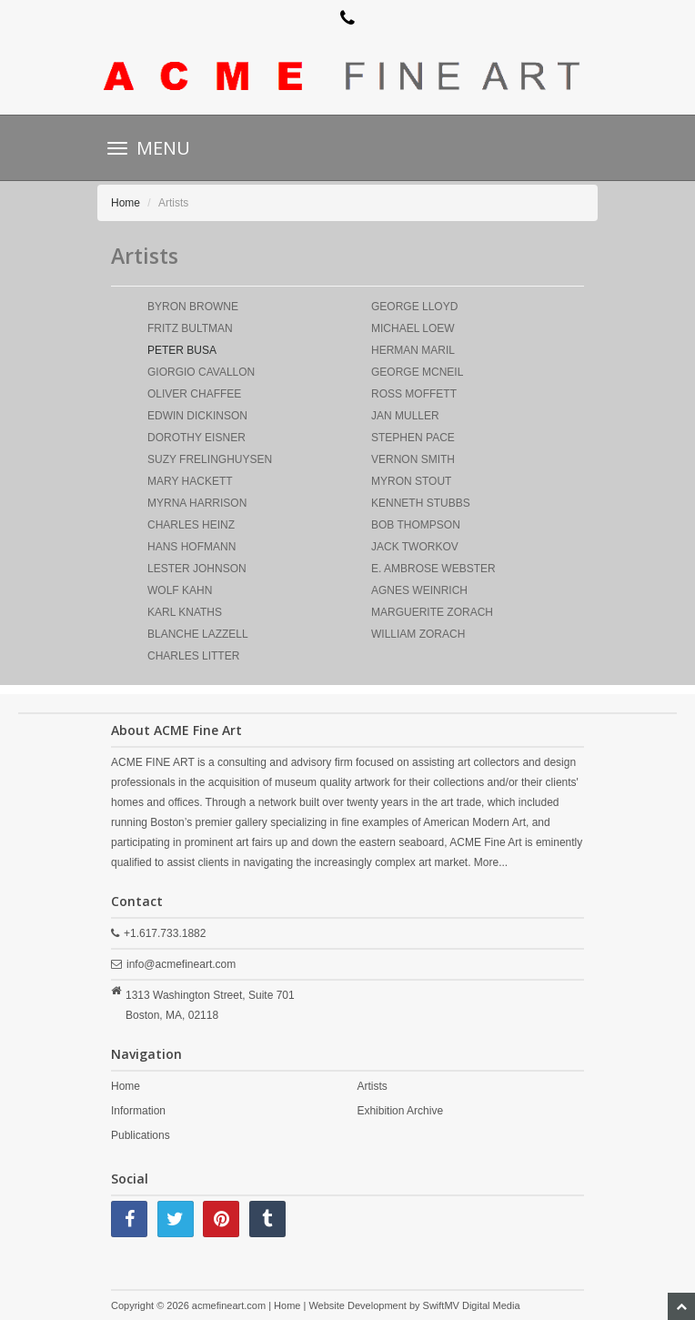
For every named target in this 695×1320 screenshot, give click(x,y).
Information (138, 1110)
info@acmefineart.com (181, 964)
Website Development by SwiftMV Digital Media (413, 1305)
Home (125, 202)
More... (491, 862)
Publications (140, 1135)
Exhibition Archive (400, 1110)
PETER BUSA (182, 350)
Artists (372, 1086)
